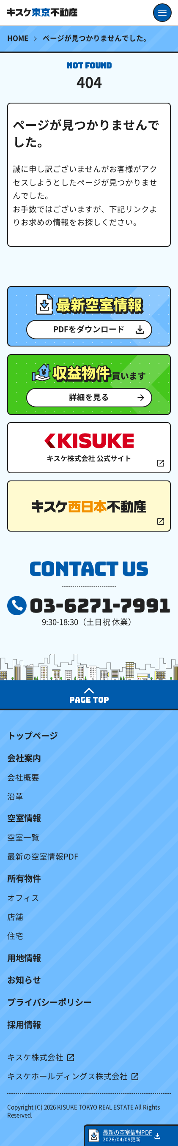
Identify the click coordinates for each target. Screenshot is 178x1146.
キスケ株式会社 (35, 1057)
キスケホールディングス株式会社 (67, 1076)
